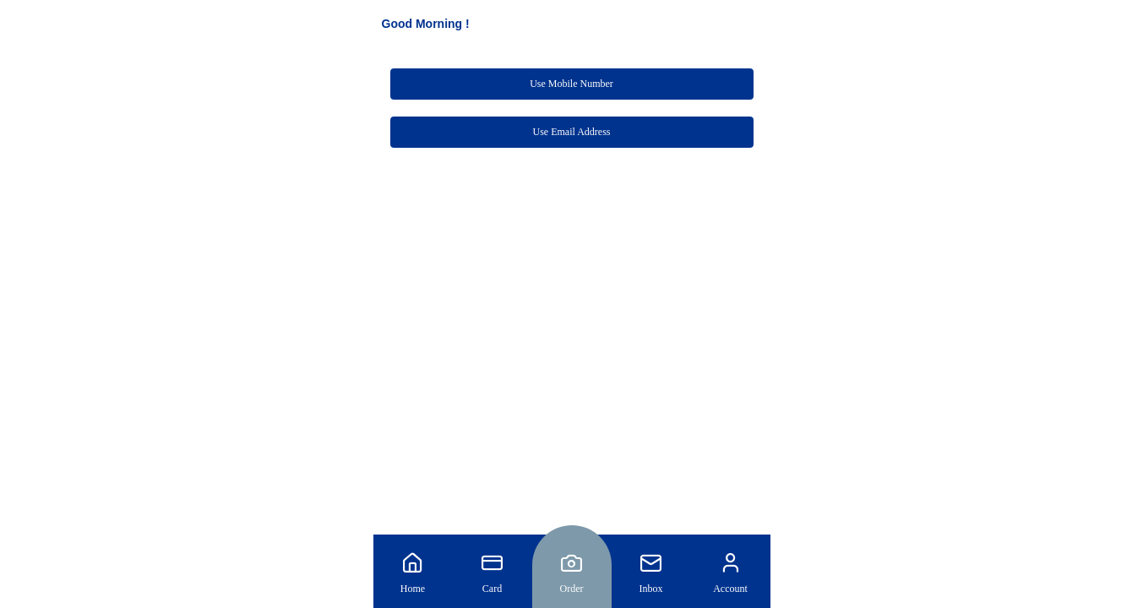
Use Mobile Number (571, 84)
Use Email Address (572, 132)
